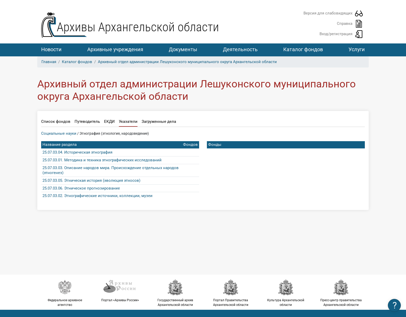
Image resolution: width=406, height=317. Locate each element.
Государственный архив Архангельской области (175, 293)
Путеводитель (87, 121)
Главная (48, 61)
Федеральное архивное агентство (65, 293)
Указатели (128, 121)
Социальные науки (58, 133)
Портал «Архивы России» (120, 290)
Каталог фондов (303, 49)
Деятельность (240, 49)
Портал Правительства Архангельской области (230, 293)
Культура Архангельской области (285, 293)
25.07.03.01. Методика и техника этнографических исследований (102, 160)
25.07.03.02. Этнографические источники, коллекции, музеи (97, 195)
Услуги (357, 49)
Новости (51, 49)
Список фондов (55, 121)
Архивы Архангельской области (138, 27)
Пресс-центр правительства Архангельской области (341, 293)
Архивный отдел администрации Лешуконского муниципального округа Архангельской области (187, 61)
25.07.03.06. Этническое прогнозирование (81, 188)
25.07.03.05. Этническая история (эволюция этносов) (91, 180)
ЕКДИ (109, 121)
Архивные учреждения (115, 49)
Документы (183, 49)
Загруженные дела (159, 121)
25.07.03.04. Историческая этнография (77, 152)
